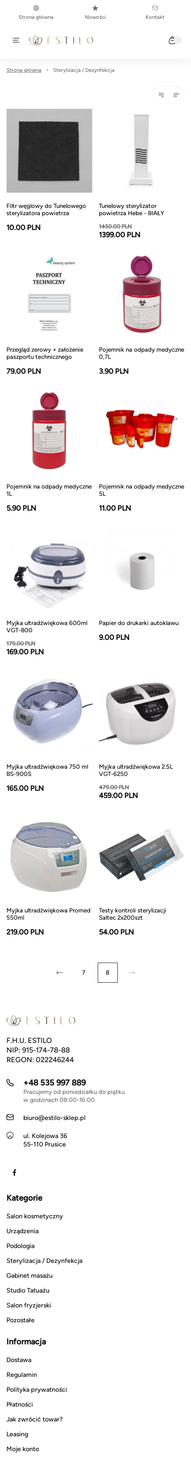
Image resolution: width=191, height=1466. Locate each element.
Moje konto (22, 1449)
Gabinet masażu (29, 1275)
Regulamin (21, 1374)
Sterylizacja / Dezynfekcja (84, 70)
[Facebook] (14, 1173)
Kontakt (155, 12)
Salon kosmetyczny (34, 1216)
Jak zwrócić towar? (34, 1419)
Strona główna (35, 12)
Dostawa (18, 1360)
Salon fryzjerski (28, 1305)
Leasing (17, 1434)
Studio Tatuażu (27, 1290)
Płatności (19, 1404)
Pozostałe (20, 1320)
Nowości (95, 12)
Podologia (20, 1246)
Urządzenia (22, 1231)
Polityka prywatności (36, 1389)
